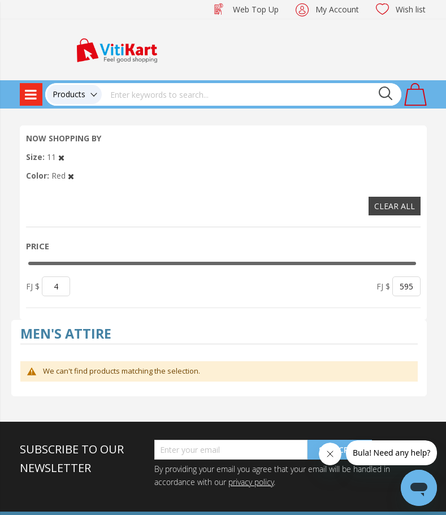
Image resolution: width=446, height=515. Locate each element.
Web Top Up (256, 9)
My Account (337, 9)
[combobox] (251, 94)
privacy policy (251, 482)
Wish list (411, 9)
